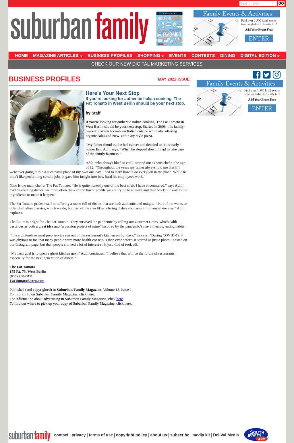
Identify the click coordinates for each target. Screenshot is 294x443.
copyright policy (131, 435)
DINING (227, 55)
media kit (201, 435)
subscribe (179, 435)
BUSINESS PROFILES (110, 55)
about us (158, 435)
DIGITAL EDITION (260, 55)
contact (61, 435)
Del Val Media (226, 435)
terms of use (101, 435)
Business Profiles (44, 79)
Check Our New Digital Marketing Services (146, 64)
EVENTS (177, 55)
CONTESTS (203, 55)
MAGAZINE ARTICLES (57, 55)
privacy (79, 435)
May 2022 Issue (174, 79)
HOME (21, 55)
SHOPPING (151, 55)
